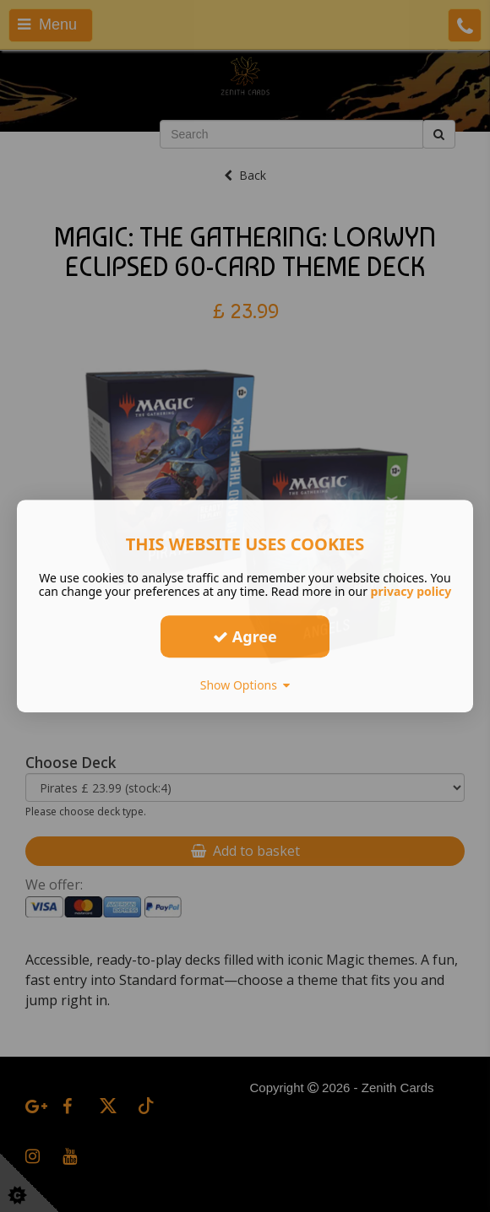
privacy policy (411, 591)
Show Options (245, 685)
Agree (245, 636)
